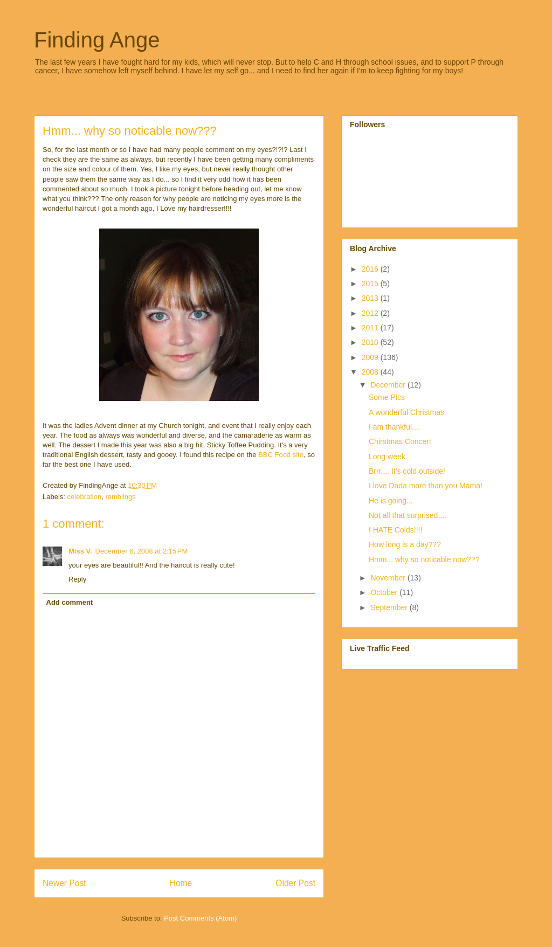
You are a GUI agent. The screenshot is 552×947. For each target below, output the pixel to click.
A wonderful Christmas (406, 412)
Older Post (295, 883)
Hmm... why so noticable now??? (424, 559)
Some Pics (387, 397)
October (384, 592)
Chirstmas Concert (400, 441)
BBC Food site (280, 455)
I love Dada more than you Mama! (425, 485)
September (389, 607)
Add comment (69, 602)
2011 (371, 327)
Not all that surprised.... (407, 515)
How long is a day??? (405, 544)
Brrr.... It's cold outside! (407, 471)
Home (181, 883)
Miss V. (80, 551)
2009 (371, 357)
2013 (371, 298)
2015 (371, 283)
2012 (371, 313)
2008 (371, 372)
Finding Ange (97, 40)
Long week (387, 456)
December (388, 385)
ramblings (120, 497)
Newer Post (64, 883)
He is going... (391, 500)
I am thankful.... (394, 427)
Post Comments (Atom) (200, 918)
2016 (371, 269)
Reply (77, 579)
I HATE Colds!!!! (395, 530)
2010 (371, 342)
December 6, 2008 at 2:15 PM (141, 551)
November (388, 577)
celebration (84, 497)
